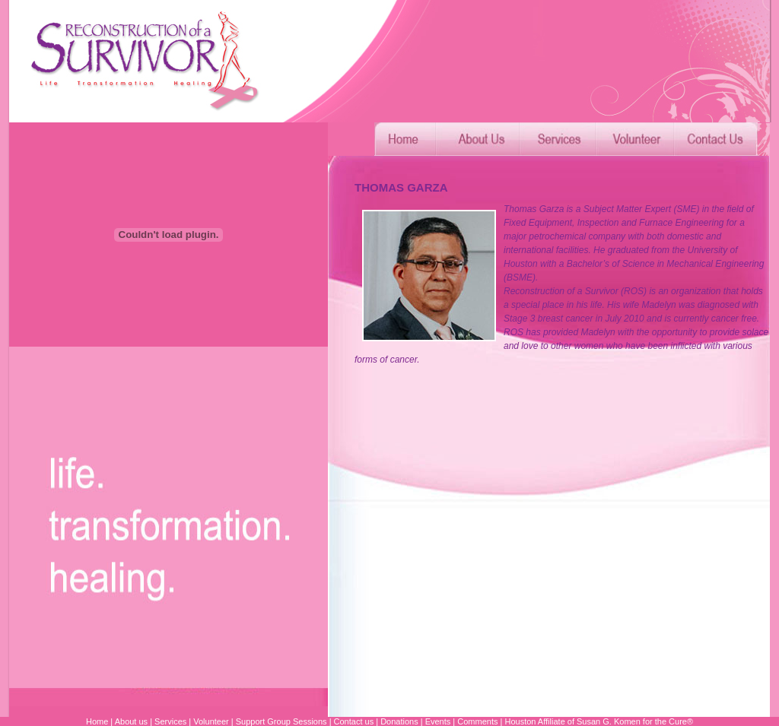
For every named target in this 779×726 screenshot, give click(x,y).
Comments (477, 721)
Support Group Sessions (281, 721)
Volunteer (210, 721)
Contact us (354, 721)
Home (97, 721)
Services (170, 721)
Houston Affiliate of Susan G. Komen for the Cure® (598, 721)
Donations (398, 721)
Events (438, 721)
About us (131, 721)
